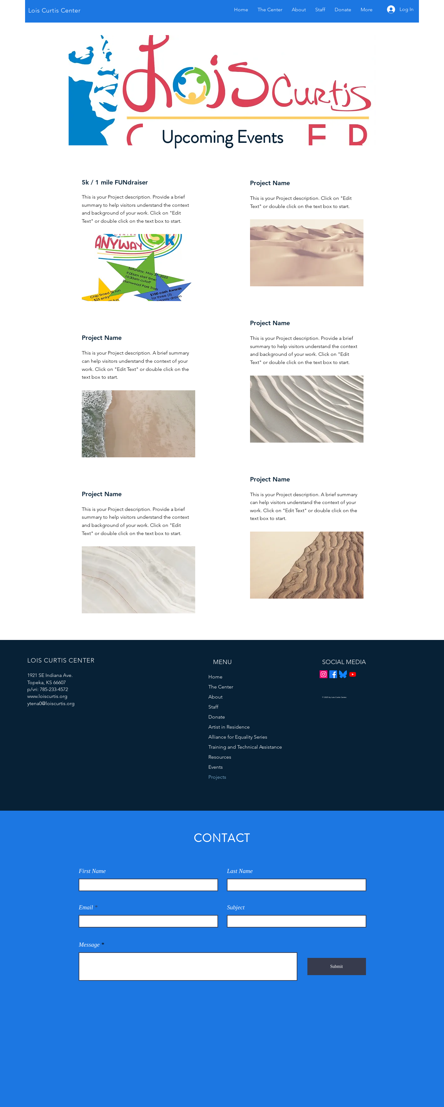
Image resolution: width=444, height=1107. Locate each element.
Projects (217, 777)
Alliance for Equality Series (237, 737)
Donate (216, 717)
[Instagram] (323, 674)
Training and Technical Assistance (237, 747)
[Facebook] (333, 674)
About (215, 697)
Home (215, 677)
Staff (213, 707)
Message (89, 945)
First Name (92, 871)
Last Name (240, 871)
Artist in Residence (229, 727)
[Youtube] (353, 674)
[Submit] (336, 966)
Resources (219, 757)
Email (86, 907)
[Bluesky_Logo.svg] (343, 674)
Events (215, 767)
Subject (236, 907)
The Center (220, 687)
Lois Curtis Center (54, 10)
